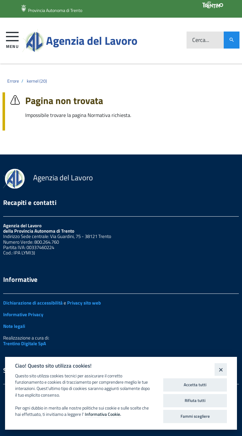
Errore (13, 81)
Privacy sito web (84, 302)
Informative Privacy (23, 314)
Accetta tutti (195, 384)
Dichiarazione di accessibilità (33, 302)
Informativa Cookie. (103, 414)
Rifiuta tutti (195, 400)
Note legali (14, 326)
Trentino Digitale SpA (24, 343)
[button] (12, 39)
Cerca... (200, 40)
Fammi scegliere (195, 416)
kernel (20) (37, 81)
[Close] (221, 369)
